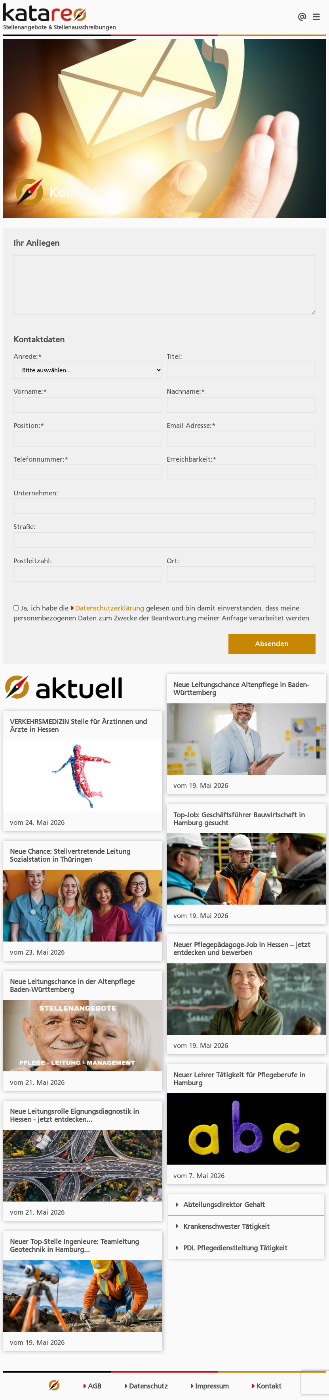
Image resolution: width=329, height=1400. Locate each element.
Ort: (173, 561)
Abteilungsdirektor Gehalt (220, 1205)
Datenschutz (146, 1386)
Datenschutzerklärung (109, 608)
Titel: (174, 356)
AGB (92, 1386)
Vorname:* (30, 391)
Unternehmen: (35, 493)
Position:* (28, 425)
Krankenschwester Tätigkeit (222, 1227)
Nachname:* (186, 391)
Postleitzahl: (32, 561)
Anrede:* (27, 356)
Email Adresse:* (191, 425)
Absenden (272, 644)
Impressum (209, 1386)
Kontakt (266, 1386)
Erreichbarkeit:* (191, 459)
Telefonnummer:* (40, 459)
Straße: (24, 527)
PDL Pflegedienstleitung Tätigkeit (231, 1248)
